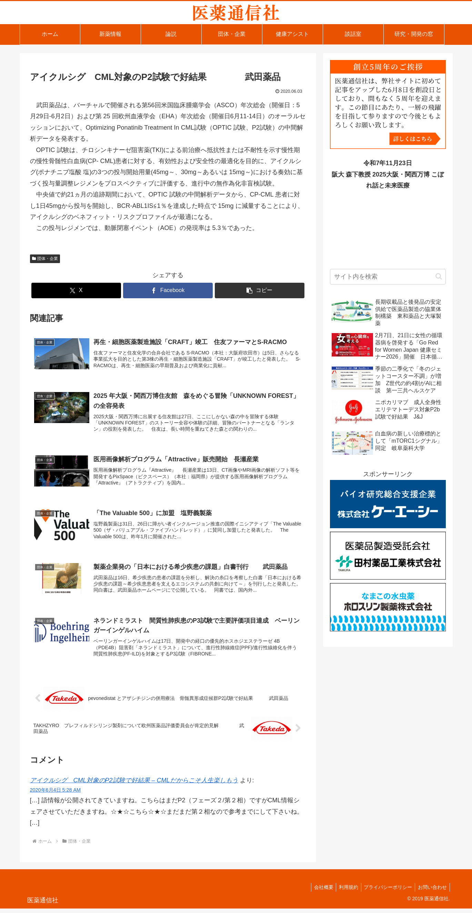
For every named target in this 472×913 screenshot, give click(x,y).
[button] (259, 290)
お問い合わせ (431, 891)
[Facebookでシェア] (168, 290)
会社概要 (318, 891)
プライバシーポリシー (386, 891)
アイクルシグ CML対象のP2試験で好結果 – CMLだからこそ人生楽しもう (134, 784)
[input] (388, 276)
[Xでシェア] (76, 290)
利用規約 (344, 891)
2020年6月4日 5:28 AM (55, 794)
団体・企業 (45, 258)
